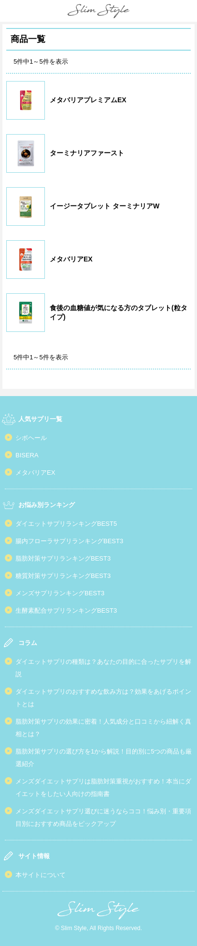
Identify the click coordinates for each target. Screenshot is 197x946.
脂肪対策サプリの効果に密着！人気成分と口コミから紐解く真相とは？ (103, 728)
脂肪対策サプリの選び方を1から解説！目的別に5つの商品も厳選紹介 (103, 758)
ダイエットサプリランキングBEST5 (66, 523)
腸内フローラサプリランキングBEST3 (69, 541)
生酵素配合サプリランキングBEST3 (66, 610)
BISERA (27, 455)
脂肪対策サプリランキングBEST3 (63, 558)
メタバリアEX (35, 472)
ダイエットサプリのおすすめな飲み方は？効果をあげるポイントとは (103, 698)
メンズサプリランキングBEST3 (59, 593)
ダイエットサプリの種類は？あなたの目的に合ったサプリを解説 (103, 668)
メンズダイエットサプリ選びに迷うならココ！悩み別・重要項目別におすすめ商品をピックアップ (103, 817)
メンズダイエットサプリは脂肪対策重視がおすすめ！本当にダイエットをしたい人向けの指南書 (103, 787)
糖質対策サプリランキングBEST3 (63, 575)
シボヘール (31, 437)
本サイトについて (40, 874)
